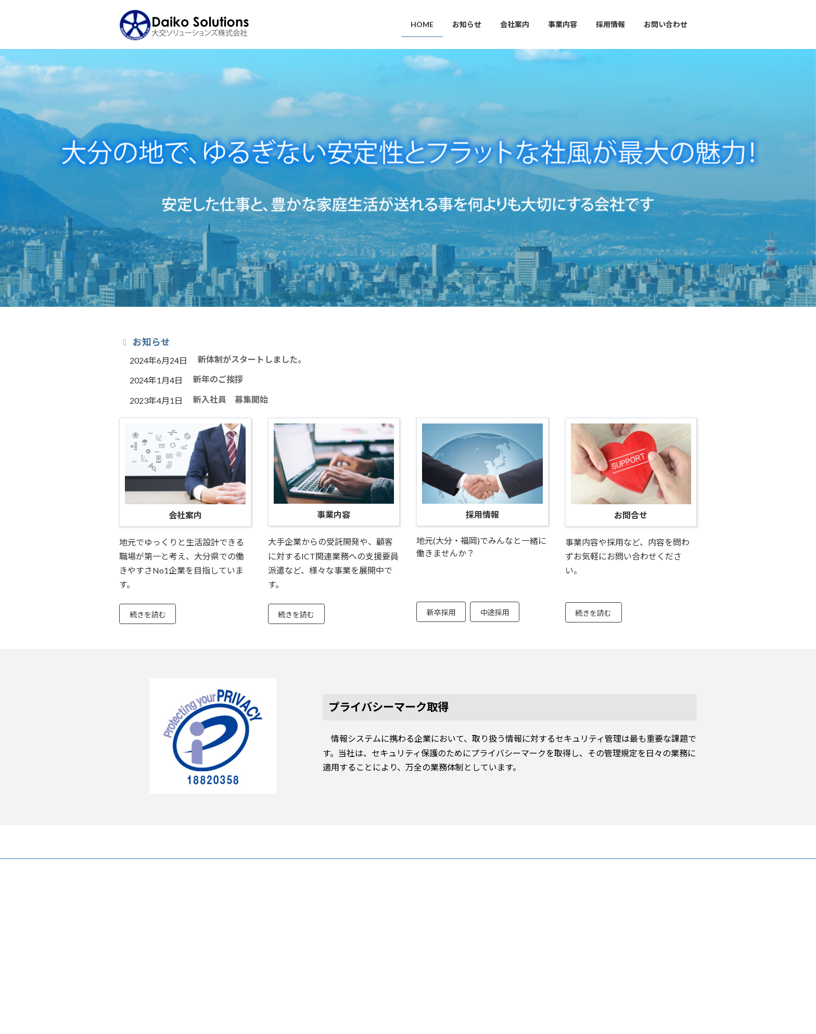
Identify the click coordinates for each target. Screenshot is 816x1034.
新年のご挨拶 (218, 379)
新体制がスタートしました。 (252, 359)
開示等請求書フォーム (555, 956)
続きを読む (148, 614)
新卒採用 (441, 612)
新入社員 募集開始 (230, 399)
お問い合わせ (193, 868)
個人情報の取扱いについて (561, 928)
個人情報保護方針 (549, 914)
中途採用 (494, 612)
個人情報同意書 (546, 942)
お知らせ (141, 868)
